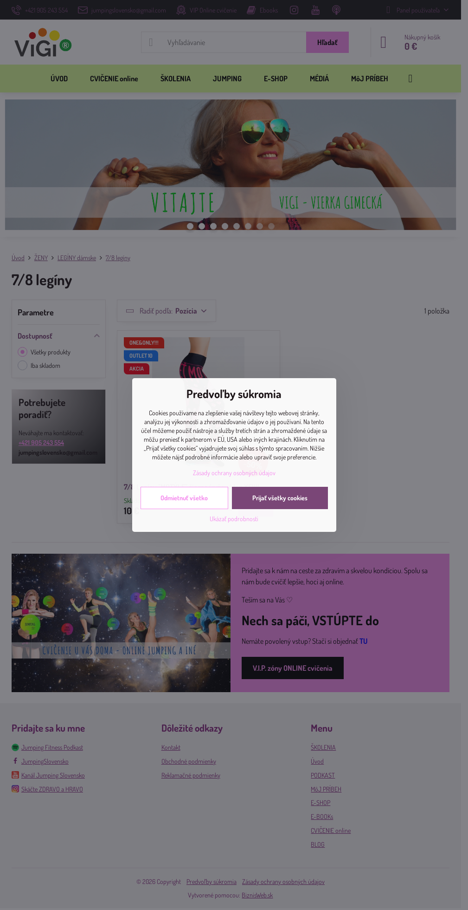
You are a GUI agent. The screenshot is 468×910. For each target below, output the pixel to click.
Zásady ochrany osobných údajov (234, 473)
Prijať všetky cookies (280, 498)
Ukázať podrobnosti (234, 519)
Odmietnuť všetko (184, 498)
